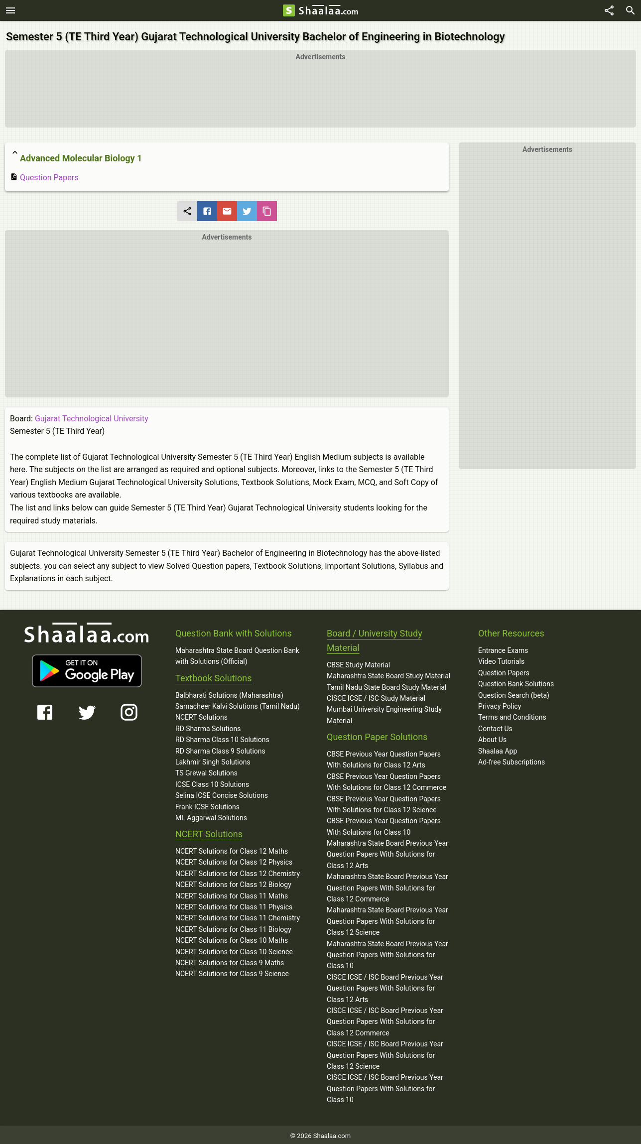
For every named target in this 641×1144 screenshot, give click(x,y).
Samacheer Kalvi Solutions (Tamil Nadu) (237, 704)
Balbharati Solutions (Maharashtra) (229, 692)
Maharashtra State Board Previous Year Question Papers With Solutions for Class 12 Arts (387, 852)
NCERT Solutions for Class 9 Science (232, 971)
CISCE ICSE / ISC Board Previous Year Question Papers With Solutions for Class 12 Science (385, 1052)
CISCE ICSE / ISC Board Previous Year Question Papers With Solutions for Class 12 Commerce (385, 1019)
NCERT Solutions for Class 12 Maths (231, 849)
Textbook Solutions (213, 675)
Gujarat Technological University (91, 416)
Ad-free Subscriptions (511, 759)
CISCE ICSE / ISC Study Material (376, 696)
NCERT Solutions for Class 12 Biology (233, 882)
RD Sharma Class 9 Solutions (220, 748)
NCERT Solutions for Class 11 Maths (231, 893)
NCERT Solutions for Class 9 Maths (229, 960)
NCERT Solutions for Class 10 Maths (231, 938)
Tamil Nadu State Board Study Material (386, 684)
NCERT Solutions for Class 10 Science (234, 949)
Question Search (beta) (513, 692)
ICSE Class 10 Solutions (212, 782)
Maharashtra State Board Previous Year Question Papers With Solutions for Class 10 (387, 952)
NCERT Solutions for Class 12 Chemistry (237, 871)
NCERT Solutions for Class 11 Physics (233, 904)
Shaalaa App (497, 748)
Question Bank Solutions (516, 681)
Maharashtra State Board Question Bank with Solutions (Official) (237, 653)
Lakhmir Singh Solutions (213, 759)
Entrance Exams (503, 648)
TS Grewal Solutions (206, 770)
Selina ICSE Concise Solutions (221, 793)
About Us (492, 737)
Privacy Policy (499, 704)
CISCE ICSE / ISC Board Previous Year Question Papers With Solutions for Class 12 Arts (385, 986)
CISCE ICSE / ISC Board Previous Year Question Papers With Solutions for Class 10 (385, 1086)
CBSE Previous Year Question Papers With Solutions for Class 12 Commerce (386, 779)
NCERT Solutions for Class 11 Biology (233, 927)
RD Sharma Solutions (208, 726)
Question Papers (44, 175)
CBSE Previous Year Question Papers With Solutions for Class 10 (384, 823)
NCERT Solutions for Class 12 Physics (233, 860)
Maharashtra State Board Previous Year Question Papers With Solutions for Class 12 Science (387, 918)
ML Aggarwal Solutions (211, 815)
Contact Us (495, 726)
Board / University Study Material (374, 638)
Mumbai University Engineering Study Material (384, 712)
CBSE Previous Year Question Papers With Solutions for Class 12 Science (384, 801)
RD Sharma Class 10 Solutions (222, 737)
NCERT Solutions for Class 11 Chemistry (237, 915)
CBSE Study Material (358, 662)
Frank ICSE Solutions (207, 804)
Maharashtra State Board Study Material (388, 673)
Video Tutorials (501, 659)
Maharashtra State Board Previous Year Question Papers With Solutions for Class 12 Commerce (387, 885)
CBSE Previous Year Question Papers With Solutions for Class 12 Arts (384, 757)
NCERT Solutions (201, 715)
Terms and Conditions (512, 715)
